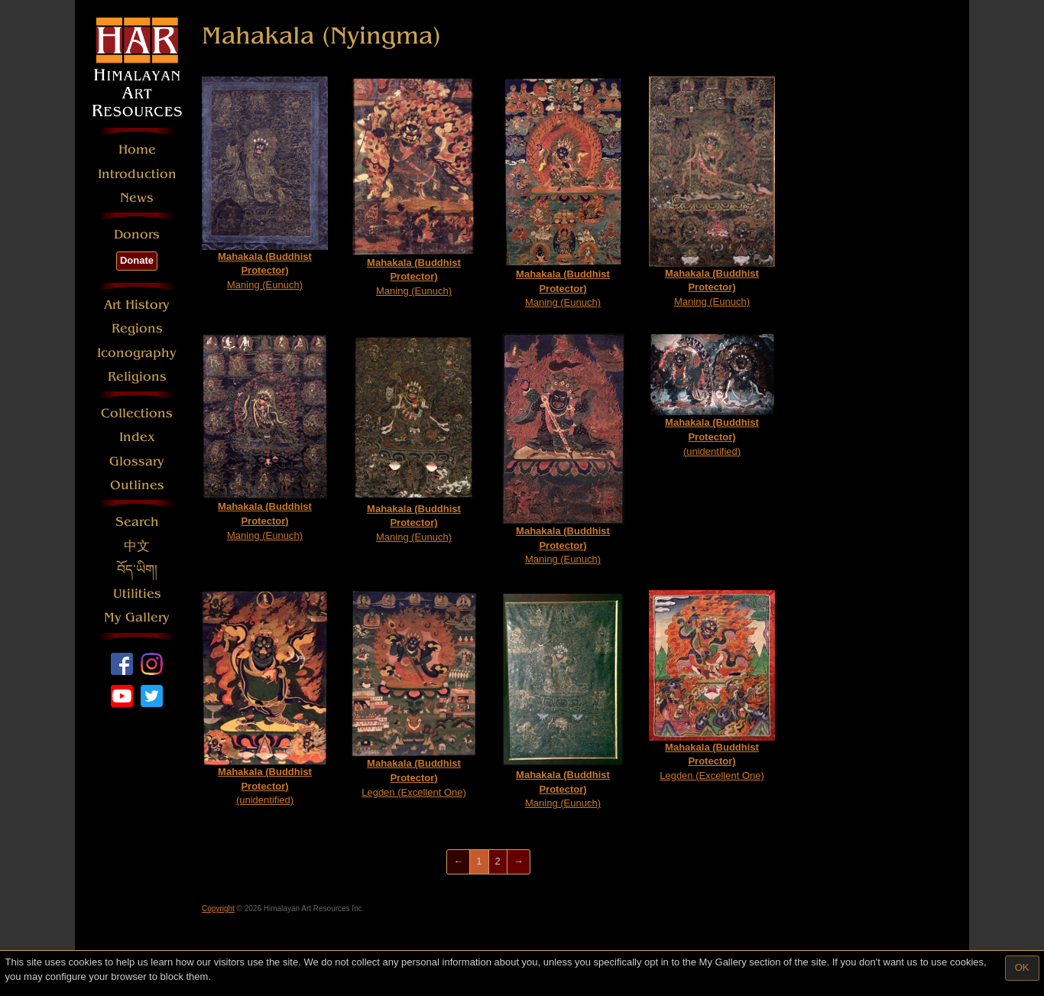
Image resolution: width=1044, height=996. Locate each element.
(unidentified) (712, 394)
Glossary (136, 461)
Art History (137, 304)
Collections (137, 413)
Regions (137, 328)
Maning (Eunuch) (265, 183)
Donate (137, 260)
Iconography (137, 353)
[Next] (518, 861)
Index (137, 437)
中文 (137, 546)
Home (137, 149)
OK (1022, 967)
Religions (137, 376)
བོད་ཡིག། (137, 570)
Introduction (137, 174)
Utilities (137, 593)
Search (137, 521)
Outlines (137, 485)
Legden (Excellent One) (414, 693)
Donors (137, 234)
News (137, 197)
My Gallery (137, 617)
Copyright (218, 908)
